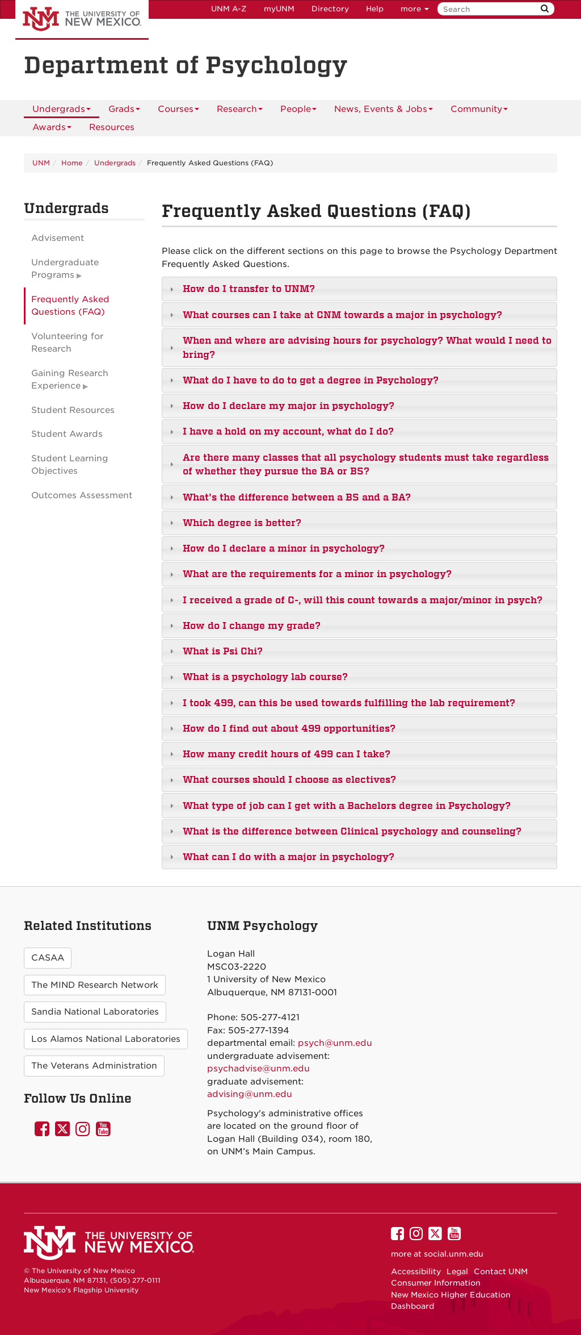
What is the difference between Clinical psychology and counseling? (352, 831)
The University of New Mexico (82, 20)
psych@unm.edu (335, 1043)
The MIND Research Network (94, 985)
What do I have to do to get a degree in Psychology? (311, 380)
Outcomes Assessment (81, 495)
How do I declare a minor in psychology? (284, 548)
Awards (51, 129)
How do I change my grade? (252, 625)
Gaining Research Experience (69, 379)
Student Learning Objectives (69, 465)
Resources (111, 127)
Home (72, 162)
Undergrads (61, 111)
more (415, 9)
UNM (41, 162)
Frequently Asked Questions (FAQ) (70, 306)
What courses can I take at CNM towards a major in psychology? (342, 314)
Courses (178, 111)
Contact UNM (501, 1271)
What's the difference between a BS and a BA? (297, 497)
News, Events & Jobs (383, 111)
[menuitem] (112, 127)
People (298, 111)
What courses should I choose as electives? (289, 779)
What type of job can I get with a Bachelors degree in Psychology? (347, 805)
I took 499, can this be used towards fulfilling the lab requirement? (349, 702)
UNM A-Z (229, 9)
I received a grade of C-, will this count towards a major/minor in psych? (362, 600)
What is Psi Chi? (223, 651)
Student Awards (67, 434)
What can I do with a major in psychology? (288, 856)
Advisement (57, 238)
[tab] (360, 289)
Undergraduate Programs (65, 269)
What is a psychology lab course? (265, 676)
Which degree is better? (242, 522)
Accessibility (416, 1271)
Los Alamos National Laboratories (105, 1039)
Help (375, 9)
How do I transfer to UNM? (249, 288)
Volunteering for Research (67, 342)
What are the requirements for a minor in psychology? (317, 574)
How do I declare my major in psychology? (288, 405)
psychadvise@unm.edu (258, 1068)
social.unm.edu (453, 1253)
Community (479, 111)
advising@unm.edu (249, 1094)
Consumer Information (436, 1282)
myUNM (279, 9)
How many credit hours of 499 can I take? (286, 754)
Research (240, 111)
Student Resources (73, 410)
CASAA (47, 958)
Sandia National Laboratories (95, 1012)
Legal (457, 1271)
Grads (124, 111)
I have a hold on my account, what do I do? (288, 431)
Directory (330, 9)
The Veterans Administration (94, 1066)
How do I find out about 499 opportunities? (289, 728)
